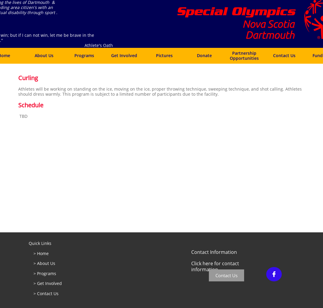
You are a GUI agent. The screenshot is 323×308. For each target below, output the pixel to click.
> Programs (45, 273)
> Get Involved (47, 283)
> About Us (44, 263)
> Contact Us (46, 293)
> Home (40, 253)
